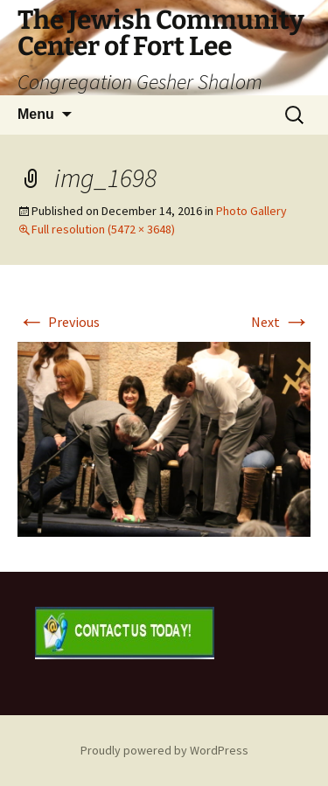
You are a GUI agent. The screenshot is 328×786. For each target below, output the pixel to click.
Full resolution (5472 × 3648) (103, 229)
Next (281, 321)
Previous (58, 321)
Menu (35, 114)
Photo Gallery (251, 211)
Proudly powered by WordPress (164, 750)
